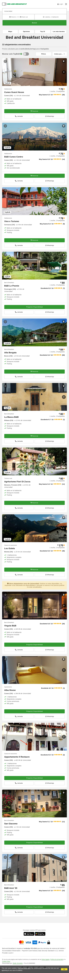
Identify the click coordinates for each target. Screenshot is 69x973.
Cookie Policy (6, 961)
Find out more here (24, 968)
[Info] (21, 54)
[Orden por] (60, 54)
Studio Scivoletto (18, 963)
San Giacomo (11, 824)
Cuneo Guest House (14, 92)
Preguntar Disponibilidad (34, 307)
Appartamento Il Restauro (17, 757)
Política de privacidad (56, 959)
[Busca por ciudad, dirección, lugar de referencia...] (34, 11)
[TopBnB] (26, 54)
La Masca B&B (11, 417)
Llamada (19, 116)
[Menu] (66, 4)
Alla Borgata (10, 352)
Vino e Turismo (11, 221)
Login (60, 4)
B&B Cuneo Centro (13, 157)
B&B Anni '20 (10, 888)
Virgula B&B (10, 626)
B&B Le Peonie (11, 286)
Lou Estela (9, 548)
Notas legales (46, 959)
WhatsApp (49, 116)
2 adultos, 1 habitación (51, 17)
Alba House (10, 690)
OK (64, 969)
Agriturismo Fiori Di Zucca (17, 481)
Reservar (34, 111)
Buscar (34, 23)
